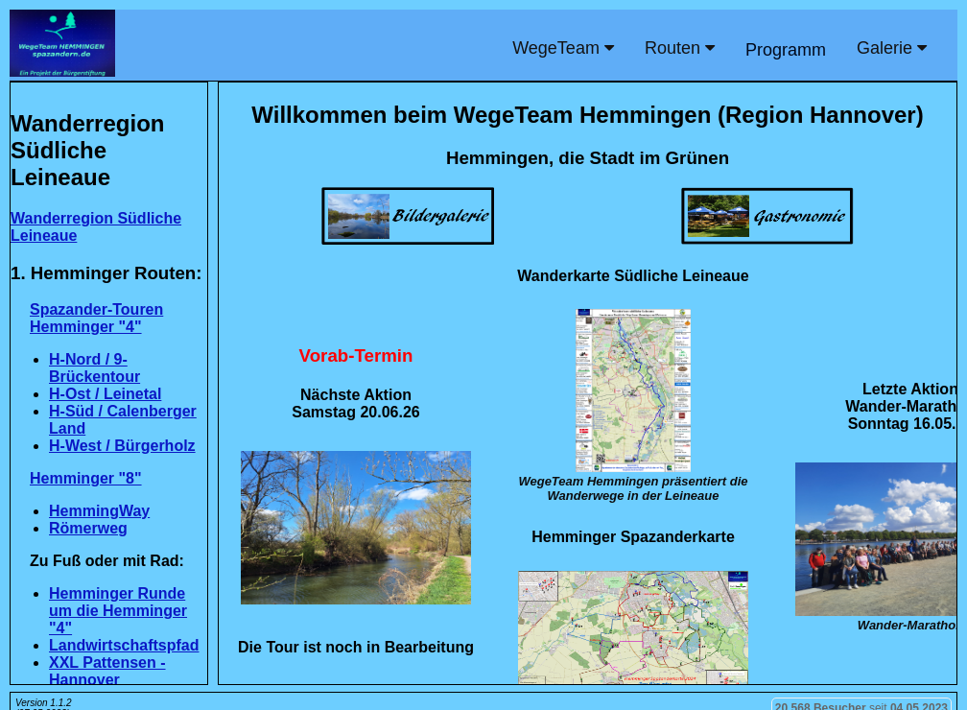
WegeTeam (563, 48)
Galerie (892, 48)
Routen (680, 48)
